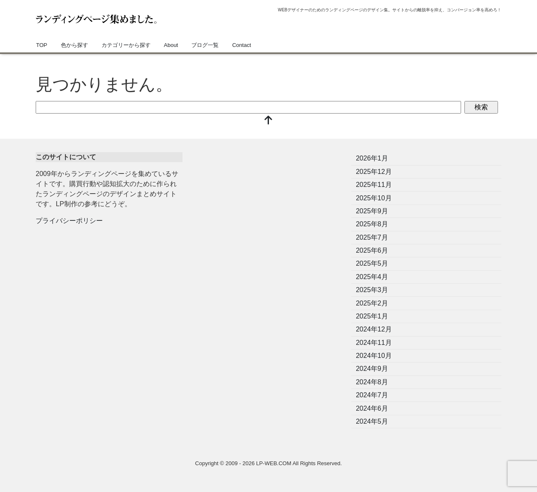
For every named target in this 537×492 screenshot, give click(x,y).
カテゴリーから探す (126, 45)
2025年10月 (373, 198)
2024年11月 (373, 342)
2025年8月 (372, 224)
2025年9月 (372, 211)
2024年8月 (372, 382)
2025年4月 (372, 276)
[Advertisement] (268, 210)
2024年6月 (372, 408)
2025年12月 (373, 171)
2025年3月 (372, 289)
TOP (41, 45)
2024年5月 (372, 421)
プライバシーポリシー (69, 220)
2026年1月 (372, 158)
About (171, 45)
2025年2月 (372, 303)
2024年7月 (372, 395)
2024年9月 (372, 368)
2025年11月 (373, 184)
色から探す (74, 45)
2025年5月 (372, 263)
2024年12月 (373, 329)
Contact (241, 45)
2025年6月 (372, 250)
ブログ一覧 (205, 45)
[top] (268, 121)
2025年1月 (372, 316)
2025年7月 (372, 237)
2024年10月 (373, 355)
